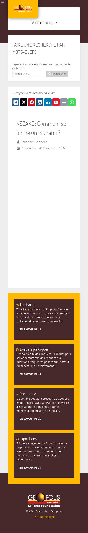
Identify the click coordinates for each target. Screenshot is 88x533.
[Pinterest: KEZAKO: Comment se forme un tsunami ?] (31, 102)
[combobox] (29, 74)
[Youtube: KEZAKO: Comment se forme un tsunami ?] (56, 102)
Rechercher (57, 73)
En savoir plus (30, 329)
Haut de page (44, 516)
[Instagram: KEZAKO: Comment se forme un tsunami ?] (39, 102)
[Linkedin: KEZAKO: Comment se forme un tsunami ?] (48, 102)
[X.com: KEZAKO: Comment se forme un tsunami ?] (23, 102)
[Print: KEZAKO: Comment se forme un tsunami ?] (64, 102)
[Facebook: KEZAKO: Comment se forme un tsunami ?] (15, 102)
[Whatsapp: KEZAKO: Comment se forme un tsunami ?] (72, 102)
